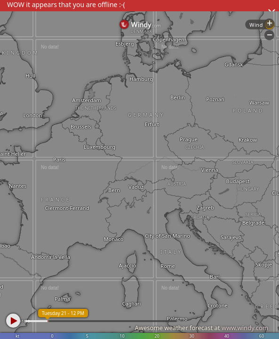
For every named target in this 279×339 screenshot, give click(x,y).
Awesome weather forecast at (201, 327)
